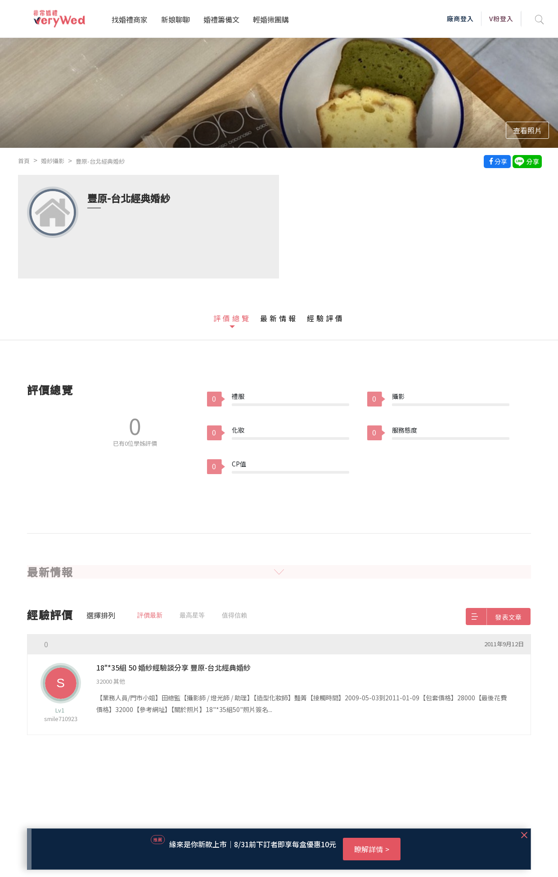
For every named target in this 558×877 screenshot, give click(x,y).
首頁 (24, 160)
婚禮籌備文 (221, 19)
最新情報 (279, 318)
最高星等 (192, 615)
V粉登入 (501, 18)
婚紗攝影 (52, 160)
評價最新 (149, 615)
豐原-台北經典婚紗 (100, 161)
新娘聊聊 (175, 19)
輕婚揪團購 (271, 19)
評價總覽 (232, 318)
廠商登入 (460, 18)
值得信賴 (234, 615)
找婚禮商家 (130, 19)
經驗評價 (326, 318)
